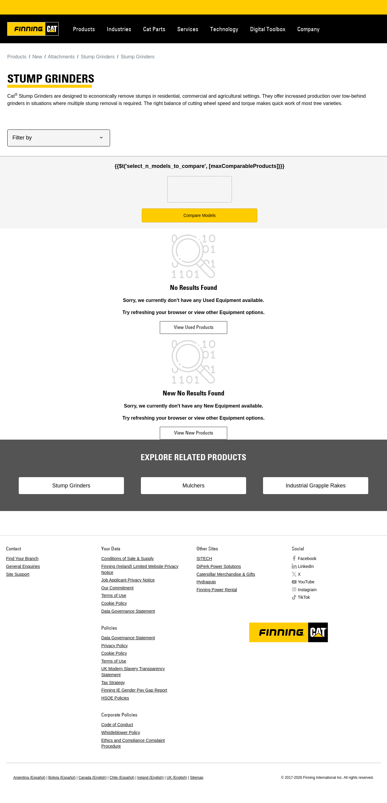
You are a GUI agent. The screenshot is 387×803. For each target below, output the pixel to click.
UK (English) (177, 777)
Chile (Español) (121, 777)
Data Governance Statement (128, 611)
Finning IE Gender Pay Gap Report (134, 690)
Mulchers (193, 486)
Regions (372, 28)
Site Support (17, 574)
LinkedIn (306, 566)
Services (187, 29)
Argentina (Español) (29, 777)
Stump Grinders (80, 486)
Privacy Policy (114, 645)
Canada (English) (93, 777)
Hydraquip (206, 581)
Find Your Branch (22, 558)
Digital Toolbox (267, 29)
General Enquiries (23, 566)
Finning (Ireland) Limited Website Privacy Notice (139, 569)
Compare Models (200, 215)
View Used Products (193, 327)
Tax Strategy (113, 682)
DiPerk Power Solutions (219, 566)
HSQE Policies (115, 698)
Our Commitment (117, 587)
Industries (119, 29)
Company (308, 29)
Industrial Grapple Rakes (307, 486)
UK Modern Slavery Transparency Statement (133, 671)
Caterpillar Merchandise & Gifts (226, 574)
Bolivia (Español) (62, 777)
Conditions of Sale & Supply (127, 558)
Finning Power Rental (217, 589)
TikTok (304, 597)
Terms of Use (113, 595)
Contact (352, 28)
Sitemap (196, 777)
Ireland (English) (150, 777)
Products (84, 29)
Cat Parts (154, 29)
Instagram (307, 589)
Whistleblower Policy (120, 732)
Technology (224, 29)
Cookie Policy (114, 603)
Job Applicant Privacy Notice (128, 580)
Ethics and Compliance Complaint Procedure (133, 743)
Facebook (307, 558)
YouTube (306, 581)
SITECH (204, 558)
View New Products (193, 433)
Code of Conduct (117, 724)
